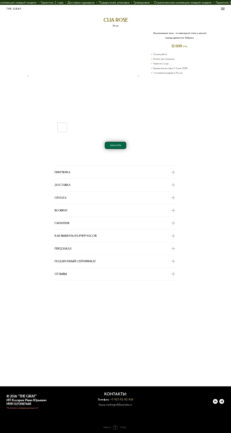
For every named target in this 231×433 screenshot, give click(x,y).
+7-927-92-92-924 (121, 399)
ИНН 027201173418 (18, 404)
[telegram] (221, 403)
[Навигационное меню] (223, 9)
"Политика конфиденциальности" (22, 408)
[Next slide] (138, 76)
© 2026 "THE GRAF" (21, 396)
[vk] (215, 403)
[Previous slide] (28, 76)
